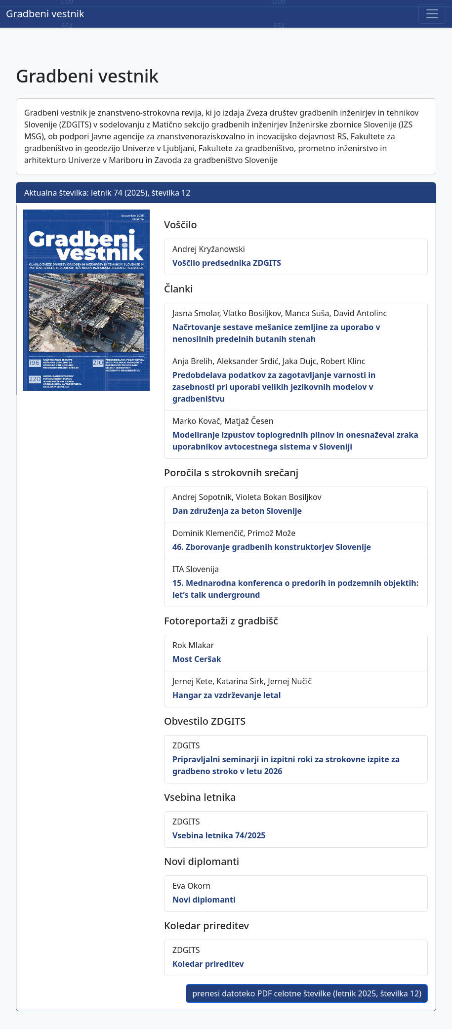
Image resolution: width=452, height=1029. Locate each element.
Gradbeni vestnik (45, 13)
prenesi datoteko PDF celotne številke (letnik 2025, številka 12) (306, 993)
